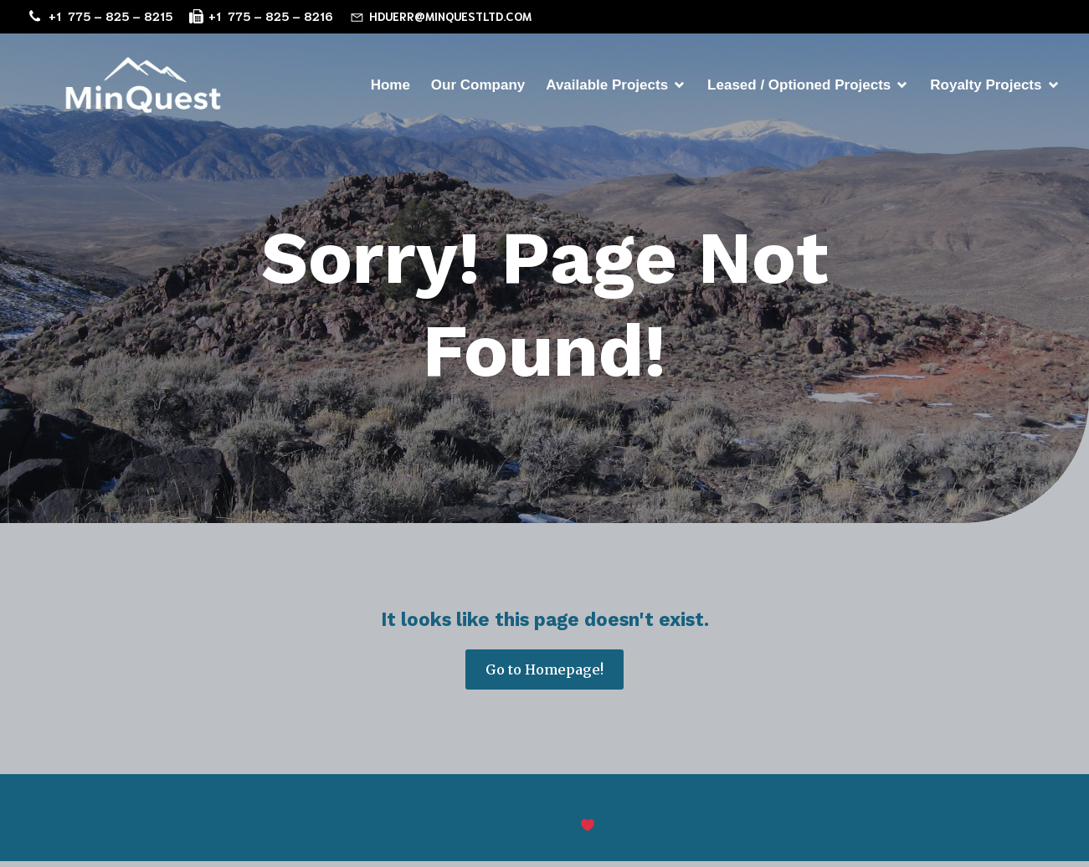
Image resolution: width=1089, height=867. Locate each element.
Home (390, 87)
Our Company (478, 87)
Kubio (771, 831)
